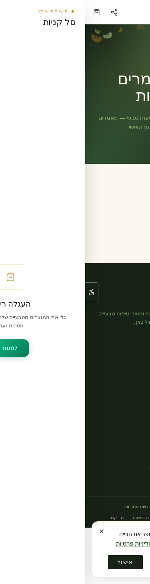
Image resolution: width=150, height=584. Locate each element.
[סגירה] (16, 531)
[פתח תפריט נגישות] (6, 292)
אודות (133, 412)
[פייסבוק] (114, 340)
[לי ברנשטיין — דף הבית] (84, 12)
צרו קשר (130, 424)
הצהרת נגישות (61, 517)
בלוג (135, 400)
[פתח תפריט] (139, 12)
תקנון (122, 517)
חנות (135, 376)
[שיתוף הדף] (29, 12)
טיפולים (132, 388)
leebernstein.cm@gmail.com (97, 467)
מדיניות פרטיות (95, 517)
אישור (40, 562)
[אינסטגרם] (133, 340)
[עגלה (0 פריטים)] (11, 12)
